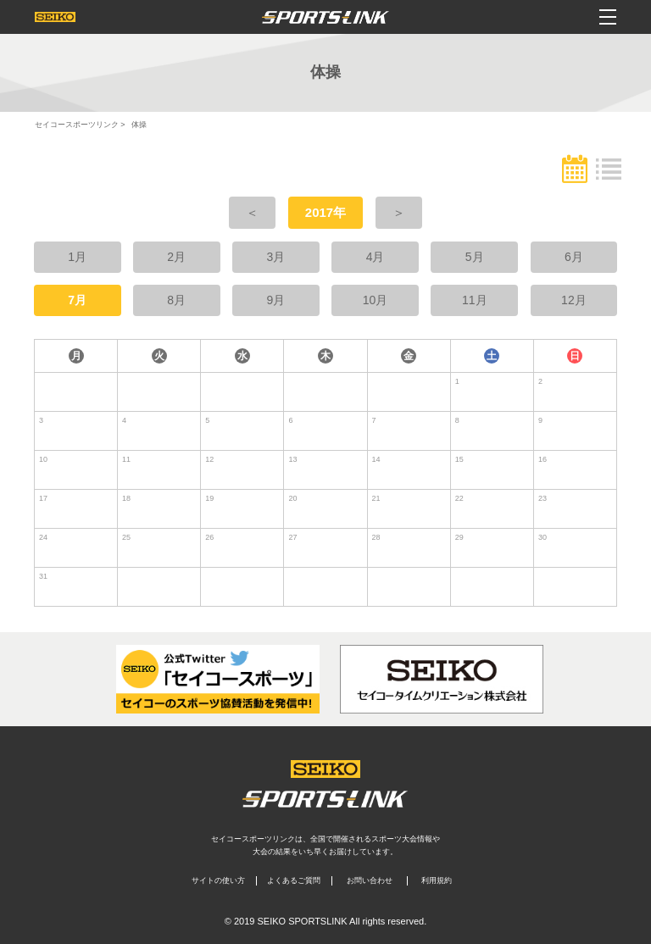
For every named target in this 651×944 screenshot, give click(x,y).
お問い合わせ (369, 880)
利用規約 (436, 880)
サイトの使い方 (218, 880)
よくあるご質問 (293, 880)
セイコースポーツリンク (77, 124)
